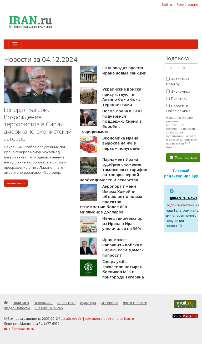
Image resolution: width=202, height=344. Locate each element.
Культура (88, 302)
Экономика (178, 91)
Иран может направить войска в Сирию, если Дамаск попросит (123, 247)
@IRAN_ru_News (183, 198)
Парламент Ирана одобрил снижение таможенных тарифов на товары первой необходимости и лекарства (113, 169)
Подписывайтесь (180, 205)
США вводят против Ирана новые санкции (124, 70)
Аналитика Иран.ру (177, 82)
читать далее (15, 183)
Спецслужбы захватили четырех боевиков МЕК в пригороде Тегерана (123, 269)
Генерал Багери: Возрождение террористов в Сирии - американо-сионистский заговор (38, 124)
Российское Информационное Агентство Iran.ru (96, 318)
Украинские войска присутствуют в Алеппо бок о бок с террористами (121, 96)
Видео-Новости (17, 308)
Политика (177, 98)
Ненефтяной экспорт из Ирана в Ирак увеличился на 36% (123, 223)
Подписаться (183, 157)
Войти (167, 4)
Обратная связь (19, 329)
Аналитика (66, 302)
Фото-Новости (135, 302)
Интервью (109, 302)
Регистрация (187, 4)
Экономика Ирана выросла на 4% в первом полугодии (121, 143)
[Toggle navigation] (15, 44)
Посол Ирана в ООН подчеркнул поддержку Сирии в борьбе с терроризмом (111, 121)
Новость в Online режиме (178, 108)
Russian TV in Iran (48, 308)
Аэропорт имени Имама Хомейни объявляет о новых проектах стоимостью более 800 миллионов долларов (111, 199)
